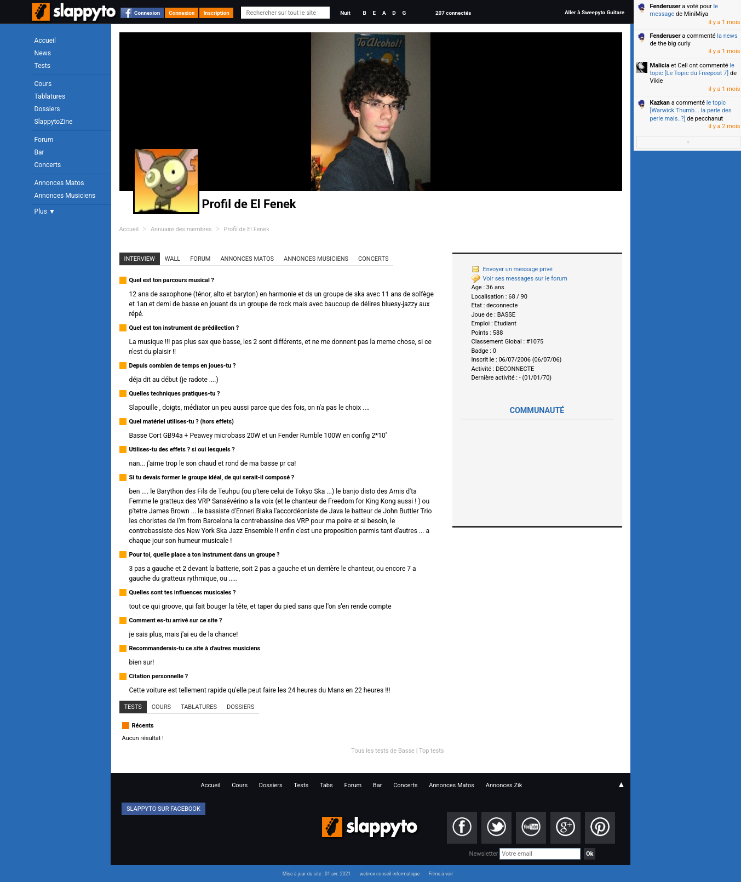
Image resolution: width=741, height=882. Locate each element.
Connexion (147, 13)
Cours (43, 84)
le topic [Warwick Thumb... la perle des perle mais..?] (691, 110)
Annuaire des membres (181, 229)
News (43, 53)
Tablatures (50, 96)
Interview (139, 258)
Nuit (345, 13)
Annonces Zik (504, 785)
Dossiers (47, 109)
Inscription (216, 13)
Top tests (431, 750)
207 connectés (453, 13)
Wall (173, 258)
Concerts (48, 165)
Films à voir (441, 874)
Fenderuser (665, 6)
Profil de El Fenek (246, 229)
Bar (39, 152)
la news (727, 35)
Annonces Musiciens (65, 195)
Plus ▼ (45, 211)
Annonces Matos (59, 183)
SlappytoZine (54, 121)
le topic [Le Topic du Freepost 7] (692, 69)
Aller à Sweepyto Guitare (594, 12)
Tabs (326, 785)
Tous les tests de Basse (383, 750)
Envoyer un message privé (512, 269)
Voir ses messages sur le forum (519, 278)
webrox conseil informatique (390, 874)
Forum (44, 140)
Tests (42, 66)
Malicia (660, 65)
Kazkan (660, 102)
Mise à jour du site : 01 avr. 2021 (317, 874)
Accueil (45, 40)
